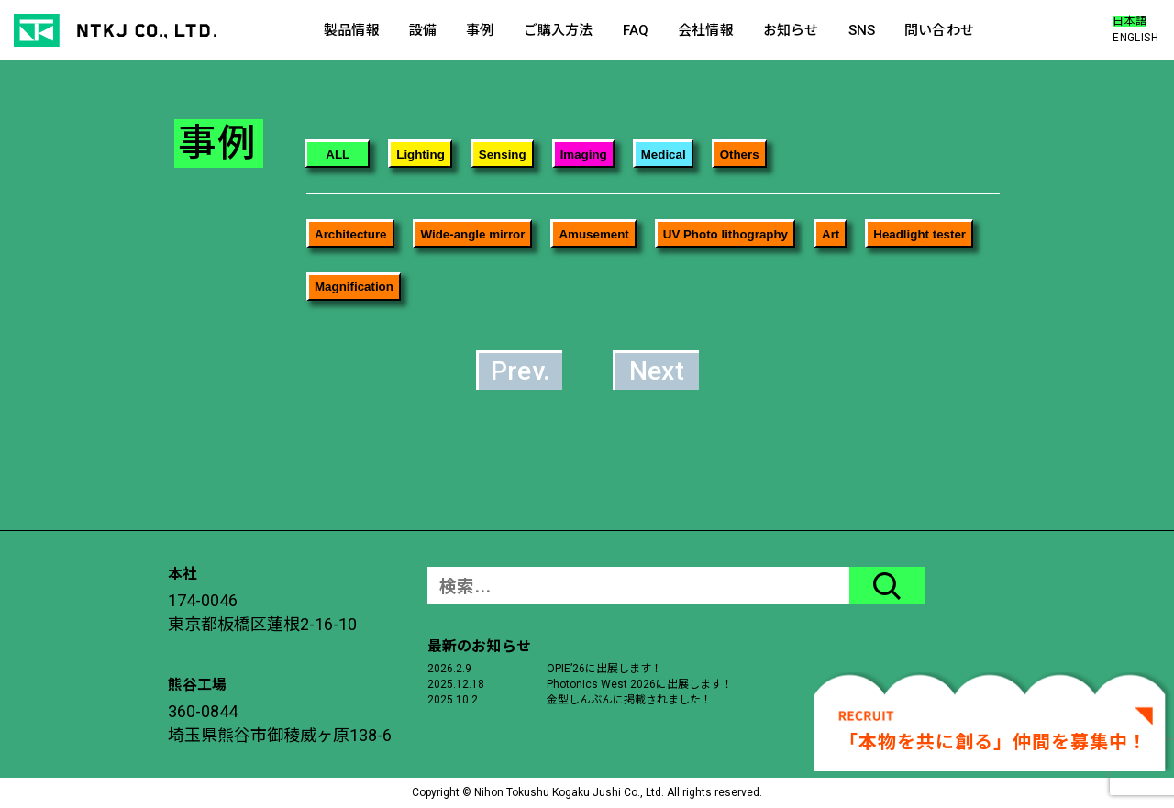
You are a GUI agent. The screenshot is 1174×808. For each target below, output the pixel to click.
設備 (423, 30)
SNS (861, 30)
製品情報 (352, 30)
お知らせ (791, 30)
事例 (479, 30)
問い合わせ (939, 30)
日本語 (1129, 21)
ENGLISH (1135, 37)
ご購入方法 (558, 30)
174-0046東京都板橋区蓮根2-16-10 (262, 612)
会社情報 (706, 30)
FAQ (635, 30)
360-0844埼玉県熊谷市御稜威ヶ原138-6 (280, 723)
